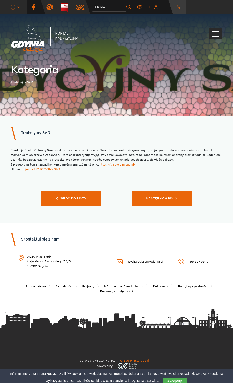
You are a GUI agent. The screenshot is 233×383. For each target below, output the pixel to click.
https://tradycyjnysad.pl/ (117, 165)
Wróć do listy (71, 199)
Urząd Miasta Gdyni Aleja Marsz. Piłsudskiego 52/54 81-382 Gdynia (50, 261)
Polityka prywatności (193, 287)
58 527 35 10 (193, 262)
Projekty (88, 287)
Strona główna (35, 287)
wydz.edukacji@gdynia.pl (140, 262)
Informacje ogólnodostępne (123, 287)
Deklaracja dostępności (116, 291)
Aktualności (64, 287)
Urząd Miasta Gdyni (134, 361)
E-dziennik (160, 287)
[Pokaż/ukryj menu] (215, 33)
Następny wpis (161, 199)
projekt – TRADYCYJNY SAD (40, 169)
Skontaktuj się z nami (41, 239)
